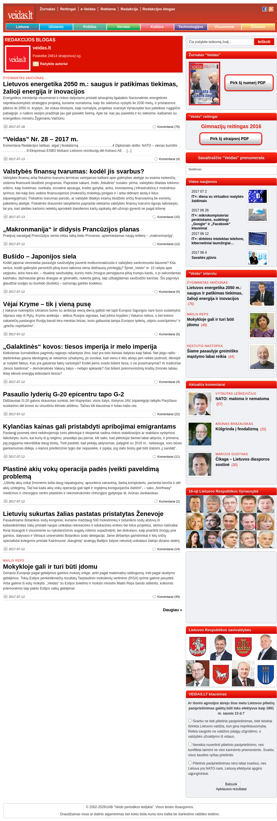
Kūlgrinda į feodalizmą (237, 429)
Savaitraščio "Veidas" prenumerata (231, 158)
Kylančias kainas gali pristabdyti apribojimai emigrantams (89, 426)
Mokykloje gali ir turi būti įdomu (50, 566)
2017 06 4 (199, 253)
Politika (89, 27)
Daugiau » (172, 610)
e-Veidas (88, 9)
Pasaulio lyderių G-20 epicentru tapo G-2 (63, 394)
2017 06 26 (200, 210)
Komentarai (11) (168, 456)
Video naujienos (203, 181)
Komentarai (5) (169, 291)
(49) (204, 325)
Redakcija (129, 9)
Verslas (123, 27)
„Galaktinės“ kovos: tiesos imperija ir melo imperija (80, 346)
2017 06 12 (200, 234)
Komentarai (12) (168, 244)
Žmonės (258, 27)
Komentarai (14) (168, 549)
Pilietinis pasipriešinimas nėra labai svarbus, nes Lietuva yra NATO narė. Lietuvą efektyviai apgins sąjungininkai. (227, 768)
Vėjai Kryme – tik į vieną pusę (47, 304)
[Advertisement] (229, 587)
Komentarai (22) (168, 414)
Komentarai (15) (168, 217)
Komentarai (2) (169, 501)
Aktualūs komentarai (207, 384)
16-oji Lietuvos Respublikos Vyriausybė (223, 491)
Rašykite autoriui (54, 64)
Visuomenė (224, 27)
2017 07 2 (199, 191)
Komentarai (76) (168, 126)
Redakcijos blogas (159, 9)
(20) (263, 429)
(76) (191, 304)
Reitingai (68, 9)
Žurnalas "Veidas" (205, 55)
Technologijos (190, 27)
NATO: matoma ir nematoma (242, 398)
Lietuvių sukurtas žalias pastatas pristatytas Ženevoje (83, 513)
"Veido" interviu (203, 273)
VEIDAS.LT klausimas (208, 694)
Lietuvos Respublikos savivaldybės (220, 630)
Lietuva (22, 27)
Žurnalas (47, 9)
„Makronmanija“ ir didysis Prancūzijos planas (71, 229)
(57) (220, 404)
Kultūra (157, 27)
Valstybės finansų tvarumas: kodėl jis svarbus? (73, 171)
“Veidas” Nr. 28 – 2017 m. (40, 139)
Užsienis (56, 27)
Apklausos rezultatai (231, 789)
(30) (234, 465)
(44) (231, 357)
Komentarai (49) (168, 596)
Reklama (108, 9)
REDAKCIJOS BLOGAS (30, 39)
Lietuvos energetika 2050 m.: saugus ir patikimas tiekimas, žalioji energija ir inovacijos (215, 293)
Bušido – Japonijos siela (39, 256)
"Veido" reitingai (203, 116)
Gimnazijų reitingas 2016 (231, 126)
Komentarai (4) (169, 159)
